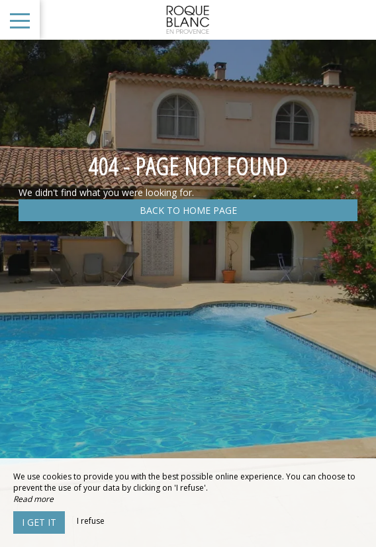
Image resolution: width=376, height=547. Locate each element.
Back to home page (188, 210)
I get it (39, 522)
